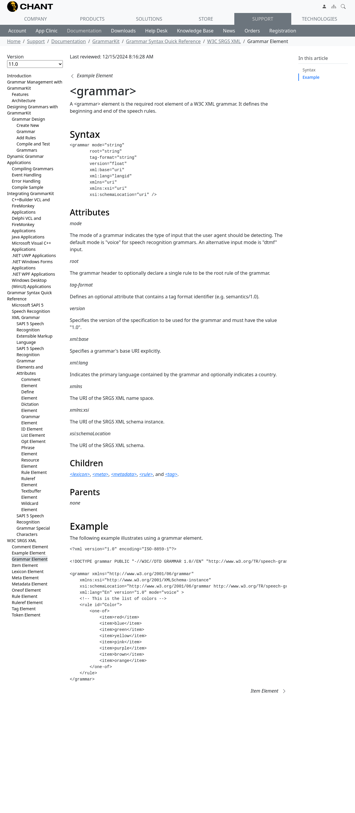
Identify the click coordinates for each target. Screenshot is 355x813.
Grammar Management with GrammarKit (34, 85)
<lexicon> (80, 474)
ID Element (32, 429)
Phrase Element (29, 451)
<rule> (146, 474)
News (229, 30)
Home (14, 41)
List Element (33, 435)
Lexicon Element (27, 571)
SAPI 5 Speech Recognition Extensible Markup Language (35, 333)
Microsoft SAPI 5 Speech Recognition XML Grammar (31, 311)
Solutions (149, 19)
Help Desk (156, 30)
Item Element (25, 565)
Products (92, 19)
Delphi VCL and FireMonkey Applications (26, 224)
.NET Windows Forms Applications (32, 265)
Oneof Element (26, 590)
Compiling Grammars (32, 168)
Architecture (23, 100)
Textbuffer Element (31, 494)
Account (17, 30)
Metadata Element (30, 584)
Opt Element (33, 441)
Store (206, 19)
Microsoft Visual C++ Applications (31, 246)
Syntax (308, 70)
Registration (282, 30)
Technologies (319, 19)
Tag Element (24, 608)
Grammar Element (30, 420)
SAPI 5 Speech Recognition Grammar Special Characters (33, 525)
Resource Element (30, 463)
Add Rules (26, 137)
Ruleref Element (29, 482)
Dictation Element (30, 407)
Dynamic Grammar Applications (25, 159)
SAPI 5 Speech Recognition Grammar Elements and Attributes (30, 361)
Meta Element (25, 577)
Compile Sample (27, 187)
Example (310, 77)
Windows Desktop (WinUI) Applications (31, 283)
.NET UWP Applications (34, 255)
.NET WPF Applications (33, 274)
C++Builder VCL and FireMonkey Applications (31, 206)
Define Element (29, 395)
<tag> (171, 474)
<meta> (100, 474)
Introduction (19, 75)
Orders (252, 30)
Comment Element (30, 382)
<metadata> (124, 474)
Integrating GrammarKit (30, 193)
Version (15, 56)
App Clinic (47, 30)
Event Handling (26, 175)
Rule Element (34, 472)
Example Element (28, 553)
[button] (91, 75)
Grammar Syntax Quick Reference (163, 41)
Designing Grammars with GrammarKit (32, 110)
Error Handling (26, 181)
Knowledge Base (195, 30)
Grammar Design (28, 119)
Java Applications (28, 237)
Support (262, 19)
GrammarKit (106, 41)
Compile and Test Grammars (33, 147)
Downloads (123, 30)
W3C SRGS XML (224, 41)
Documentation (84, 30)
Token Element (26, 615)
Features (20, 94)
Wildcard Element (29, 506)
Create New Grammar (28, 128)
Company (35, 19)
